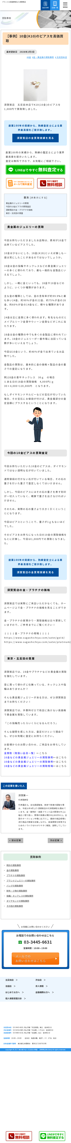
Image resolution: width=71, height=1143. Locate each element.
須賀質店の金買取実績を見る (35, 138)
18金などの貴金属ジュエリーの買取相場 (28, 766)
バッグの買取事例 (14, 885)
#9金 (29, 57)
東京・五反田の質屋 (14, 213)
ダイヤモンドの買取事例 (17, 901)
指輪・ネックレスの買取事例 (19, 896)
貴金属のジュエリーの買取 (17, 203)
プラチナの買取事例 (15, 875)
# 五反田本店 (61, 57)
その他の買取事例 (14, 906)
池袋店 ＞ (10, 986)
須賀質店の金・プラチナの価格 (19, 210)
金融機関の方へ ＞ (44, 992)
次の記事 (54, 840)
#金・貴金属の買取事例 (43, 57)
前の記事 (16, 840)
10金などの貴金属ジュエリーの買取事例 (28, 757)
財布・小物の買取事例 (16, 891)
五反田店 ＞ (11, 980)
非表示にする (38, 197)
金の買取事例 (12, 870)
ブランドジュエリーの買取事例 (20, 880)
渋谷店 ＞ (40, 980)
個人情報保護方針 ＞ (15, 998)
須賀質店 (35, 1017)
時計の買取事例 (13, 865)
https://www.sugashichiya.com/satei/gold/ (34, 637)
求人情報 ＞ (41, 986)
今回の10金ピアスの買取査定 (18, 206)
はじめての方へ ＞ (14, 992)
